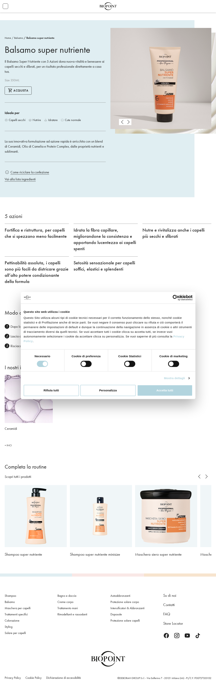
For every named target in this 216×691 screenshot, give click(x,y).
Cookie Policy (33, 678)
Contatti (169, 604)
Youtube (187, 635)
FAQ (166, 614)
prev (122, 122)
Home (8, 38)
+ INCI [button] (8, 445)
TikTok (198, 635)
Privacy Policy (13, 678)
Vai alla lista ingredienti (20, 179)
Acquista (18, 90)
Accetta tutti (164, 390)
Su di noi (169, 595)
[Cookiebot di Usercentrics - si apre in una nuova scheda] (176, 298)
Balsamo (18, 38)
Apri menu (5, 6)
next (128, 122)
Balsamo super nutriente (40, 38)
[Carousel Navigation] (125, 122)
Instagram (177, 635)
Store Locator (173, 623)
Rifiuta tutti (51, 390)
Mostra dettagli (174, 378)
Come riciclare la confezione (29, 172)
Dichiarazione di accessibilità (63, 678)
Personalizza (108, 390)
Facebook (166, 635)
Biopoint (108, 6)
